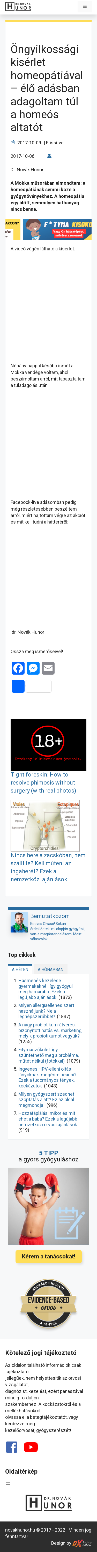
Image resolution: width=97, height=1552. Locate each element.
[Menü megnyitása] (8, 1484)
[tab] (20, 969)
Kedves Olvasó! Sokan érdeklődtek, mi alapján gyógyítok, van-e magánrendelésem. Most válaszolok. (57, 931)
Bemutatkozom (50, 916)
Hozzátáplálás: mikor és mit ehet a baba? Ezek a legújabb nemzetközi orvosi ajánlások (47, 1118)
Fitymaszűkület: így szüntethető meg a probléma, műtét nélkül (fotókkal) (48, 1055)
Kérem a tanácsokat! (48, 1256)
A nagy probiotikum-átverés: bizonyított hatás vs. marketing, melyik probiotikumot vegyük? (50, 1030)
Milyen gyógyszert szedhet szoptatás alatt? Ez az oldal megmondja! (46, 1099)
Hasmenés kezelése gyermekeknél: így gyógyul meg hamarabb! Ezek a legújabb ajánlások (45, 989)
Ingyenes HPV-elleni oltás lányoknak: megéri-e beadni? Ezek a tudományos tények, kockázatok (47, 1077)
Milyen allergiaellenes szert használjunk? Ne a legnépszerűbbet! (46, 1011)
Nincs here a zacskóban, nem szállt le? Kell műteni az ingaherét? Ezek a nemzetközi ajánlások (48, 867)
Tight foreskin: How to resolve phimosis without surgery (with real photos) (43, 782)
